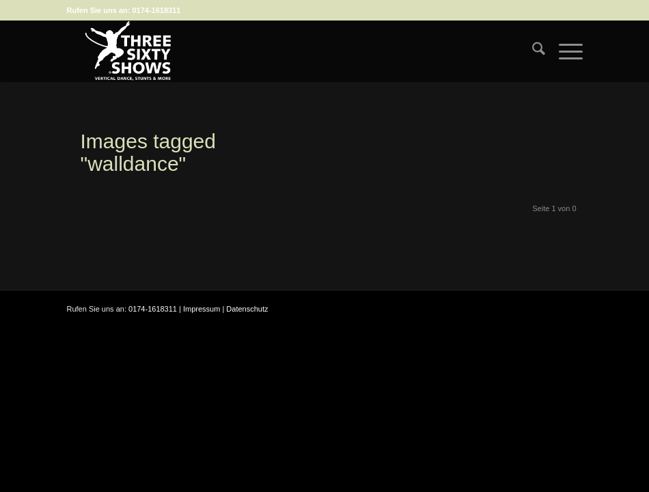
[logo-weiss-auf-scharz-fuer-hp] (128, 51)
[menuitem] (532, 51)
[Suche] (532, 51)
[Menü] (564, 51)
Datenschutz (247, 309)
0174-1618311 (156, 10)
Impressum (201, 309)
